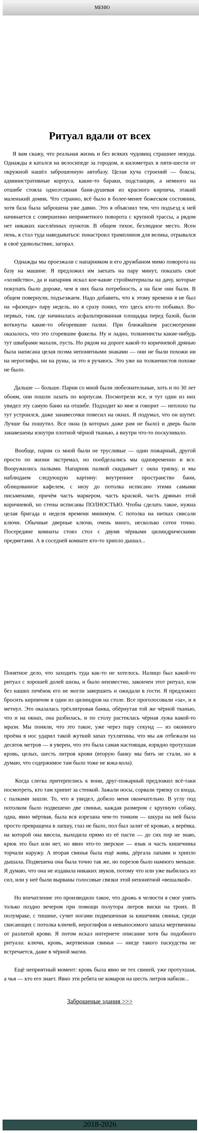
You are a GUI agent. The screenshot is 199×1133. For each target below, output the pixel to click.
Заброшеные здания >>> (100, 1001)
